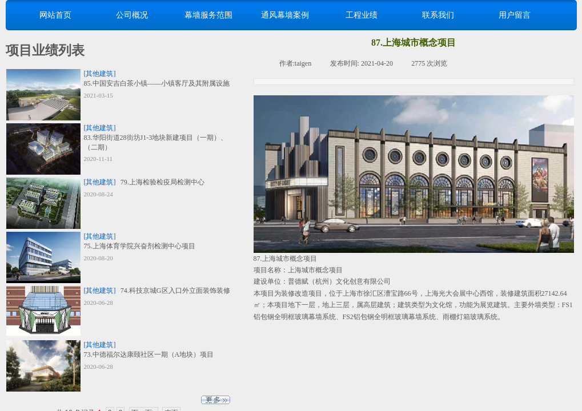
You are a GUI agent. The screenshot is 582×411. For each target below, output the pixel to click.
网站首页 (55, 14)
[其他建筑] (100, 74)
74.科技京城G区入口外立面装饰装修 (175, 291)
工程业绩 (362, 14)
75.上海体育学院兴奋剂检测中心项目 (139, 246)
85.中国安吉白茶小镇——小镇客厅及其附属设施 (157, 83)
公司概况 (132, 14)
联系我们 (438, 14)
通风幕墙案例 (285, 14)
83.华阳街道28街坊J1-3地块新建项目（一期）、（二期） (156, 142)
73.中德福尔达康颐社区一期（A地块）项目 (149, 354)
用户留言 (515, 14)
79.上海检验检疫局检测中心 (162, 182)
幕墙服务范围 (208, 14)
